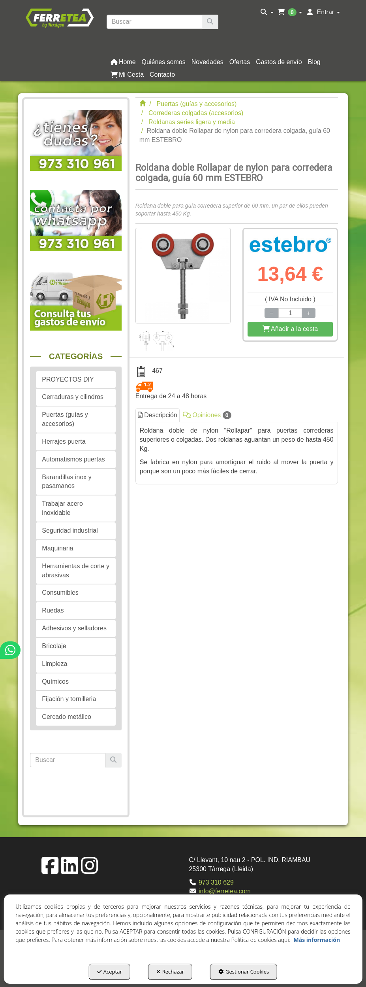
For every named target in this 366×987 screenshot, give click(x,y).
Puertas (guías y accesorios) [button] (65, 419)
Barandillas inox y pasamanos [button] (66, 482)
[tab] (237, 451)
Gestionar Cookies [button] (243, 971)
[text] (154, 22)
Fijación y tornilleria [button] (69, 699)
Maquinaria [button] (57, 548)
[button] (59, 17)
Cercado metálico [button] (66, 716)
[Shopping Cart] (290, 329)
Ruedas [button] (53, 610)
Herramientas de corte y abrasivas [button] (75, 571)
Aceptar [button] (109, 971)
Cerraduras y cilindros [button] (72, 396)
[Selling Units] (290, 313)
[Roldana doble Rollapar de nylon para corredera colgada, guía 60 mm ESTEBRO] (183, 275)
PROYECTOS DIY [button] (68, 379)
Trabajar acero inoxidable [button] (62, 508)
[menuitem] (267, 12)
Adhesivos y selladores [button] (74, 628)
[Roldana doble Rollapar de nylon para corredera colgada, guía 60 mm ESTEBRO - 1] (156, 337)
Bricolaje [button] (54, 646)
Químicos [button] (55, 681)
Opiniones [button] (207, 415)
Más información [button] (317, 940)
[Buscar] (210, 22)
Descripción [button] (157, 415)
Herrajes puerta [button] (63, 441)
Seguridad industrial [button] (70, 530)
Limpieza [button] (54, 663)
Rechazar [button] (170, 971)
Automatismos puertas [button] (73, 459)
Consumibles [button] (60, 592)
